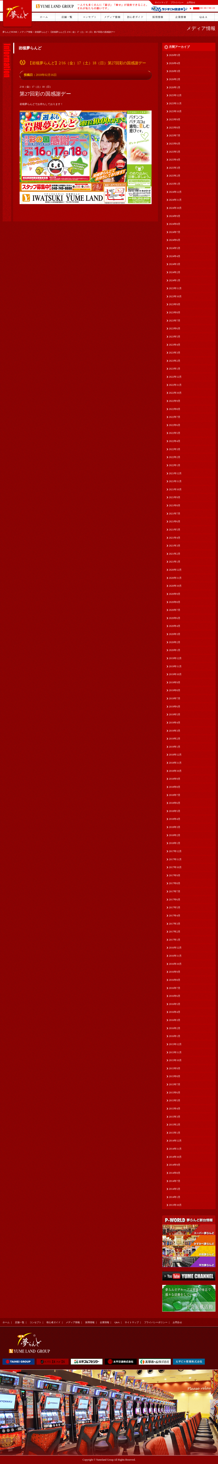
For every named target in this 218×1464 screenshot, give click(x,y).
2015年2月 (174, 1124)
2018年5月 (174, 811)
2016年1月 (174, 1036)
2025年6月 (174, 143)
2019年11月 (175, 666)
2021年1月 (174, 561)
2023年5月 (174, 336)
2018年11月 (175, 762)
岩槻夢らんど (41, 32)
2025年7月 (174, 135)
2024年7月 (174, 232)
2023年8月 (174, 312)
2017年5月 (174, 907)
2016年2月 (174, 1028)
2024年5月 (174, 248)
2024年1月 (174, 280)
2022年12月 (175, 376)
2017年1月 (174, 939)
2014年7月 (174, 1181)
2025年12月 (175, 95)
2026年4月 (174, 63)
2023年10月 (175, 296)
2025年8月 (174, 127)
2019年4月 (174, 722)
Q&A (116, 1322)
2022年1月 (174, 465)
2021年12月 (175, 473)
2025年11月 (175, 103)
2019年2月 (174, 738)
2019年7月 (174, 698)
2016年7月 (174, 988)
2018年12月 (175, 754)
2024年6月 (174, 240)
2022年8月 (174, 409)
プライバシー (177, 2)
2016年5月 (174, 1004)
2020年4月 (174, 625)
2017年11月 (175, 859)
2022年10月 (175, 392)
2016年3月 (174, 1020)
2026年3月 (174, 71)
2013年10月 (175, 1204)
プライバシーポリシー (156, 1322)
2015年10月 (175, 1060)
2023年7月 (174, 320)
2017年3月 (174, 923)
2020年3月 (174, 634)
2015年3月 (174, 1116)
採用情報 (90, 1322)
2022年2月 (174, 457)
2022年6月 (174, 425)
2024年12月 (175, 191)
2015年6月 (174, 1092)
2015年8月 (174, 1076)
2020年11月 (175, 577)
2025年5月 (174, 151)
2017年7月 (174, 891)
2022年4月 (174, 441)
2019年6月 (174, 706)
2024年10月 (175, 207)
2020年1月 (174, 650)
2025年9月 (174, 119)
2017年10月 (175, 867)
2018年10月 (175, 770)
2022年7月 (174, 416)
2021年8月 (174, 505)
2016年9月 (174, 971)
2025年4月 (174, 159)
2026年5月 (174, 55)
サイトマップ (161, 2)
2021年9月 (174, 497)
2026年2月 (174, 79)
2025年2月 (174, 175)
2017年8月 (174, 883)
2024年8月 (174, 223)
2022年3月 (174, 449)
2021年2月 (174, 553)
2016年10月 (175, 963)
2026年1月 (174, 87)
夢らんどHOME (10, 32)
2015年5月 (174, 1100)
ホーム (6, 1322)
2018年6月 (174, 802)
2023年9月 (174, 304)
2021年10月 (175, 489)
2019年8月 (174, 690)
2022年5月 (174, 433)
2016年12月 (175, 947)
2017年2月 (174, 931)
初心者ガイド (53, 1322)
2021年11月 (175, 481)
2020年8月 (174, 602)
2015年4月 (174, 1108)
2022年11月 (175, 384)
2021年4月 (174, 537)
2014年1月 (174, 1197)
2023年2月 (174, 360)
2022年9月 (174, 400)
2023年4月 (174, 344)
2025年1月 (174, 183)
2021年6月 (174, 521)
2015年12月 (175, 1044)
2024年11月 (175, 199)
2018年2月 (174, 835)
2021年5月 (174, 529)
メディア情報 (26, 32)
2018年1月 (174, 843)
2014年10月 (175, 1156)
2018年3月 (174, 827)
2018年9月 (174, 778)
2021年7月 (174, 513)
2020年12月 (175, 569)
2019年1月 (174, 746)
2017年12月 (175, 851)
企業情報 (104, 1322)
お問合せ (191, 2)
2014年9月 (174, 1164)
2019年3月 (174, 730)
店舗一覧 (19, 1322)
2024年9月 (174, 216)
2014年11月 (175, 1148)
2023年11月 (175, 288)
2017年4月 (174, 915)
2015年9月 (174, 1068)
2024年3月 (174, 264)
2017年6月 (174, 899)
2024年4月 (174, 256)
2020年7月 (174, 609)
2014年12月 (175, 1140)
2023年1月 (174, 368)
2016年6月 (174, 995)
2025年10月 (175, 111)
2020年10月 (175, 585)
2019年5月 (174, 714)
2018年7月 (174, 795)
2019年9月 (174, 682)
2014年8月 (174, 1172)
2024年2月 (174, 272)
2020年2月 (174, 642)
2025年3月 (174, 167)
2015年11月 (175, 1052)
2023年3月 (174, 352)
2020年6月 (174, 618)
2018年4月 (174, 818)
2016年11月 (175, 955)
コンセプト (35, 1322)
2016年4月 (174, 1011)
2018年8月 (174, 786)
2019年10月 (175, 674)
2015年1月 (174, 1132)
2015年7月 (174, 1084)
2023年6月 (174, 328)
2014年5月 (174, 1188)
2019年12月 (175, 658)
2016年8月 (174, 979)
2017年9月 (174, 875)
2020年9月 (174, 593)
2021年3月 (174, 545)
